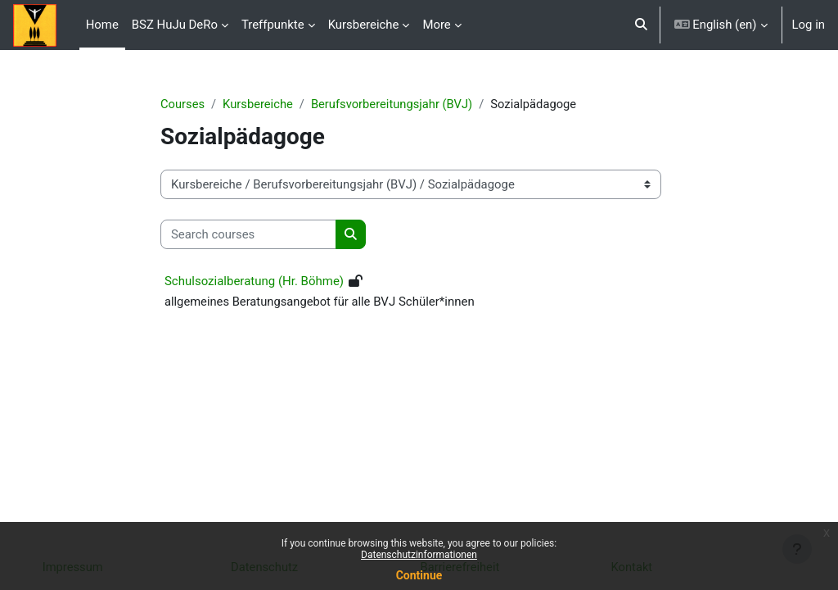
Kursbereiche (270, 104)
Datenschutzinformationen (419, 554)
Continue (419, 575)
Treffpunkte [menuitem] (272, 24)
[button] (641, 25)
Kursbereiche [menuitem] (363, 24)
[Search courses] (260, 234)
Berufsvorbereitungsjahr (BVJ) (406, 104)
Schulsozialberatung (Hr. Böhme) (265, 282)
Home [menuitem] (102, 24)
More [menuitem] (436, 24)
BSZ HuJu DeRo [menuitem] (175, 24)
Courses (194, 104)
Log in (808, 24)
